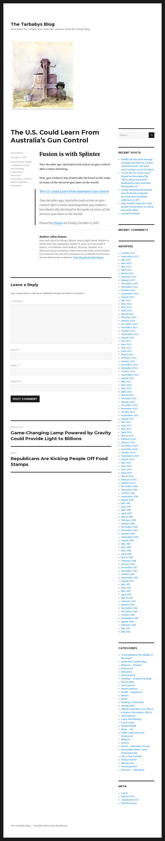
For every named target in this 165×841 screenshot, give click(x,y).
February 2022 (128, 398)
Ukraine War (127, 763)
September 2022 (130, 374)
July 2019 (125, 503)
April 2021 (126, 432)
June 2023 (126, 344)
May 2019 (126, 510)
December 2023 (129, 324)
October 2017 (127, 574)
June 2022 (126, 385)
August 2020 (127, 459)
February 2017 (128, 601)
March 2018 (127, 557)
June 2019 (126, 506)
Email (15, 365)
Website (16, 381)
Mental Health (128, 726)
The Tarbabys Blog (33, 24)
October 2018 (128, 533)
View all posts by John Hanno (88, 257)
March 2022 (127, 395)
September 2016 (129, 618)
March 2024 (127, 314)
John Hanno (17, 152)
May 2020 (126, 469)
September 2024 (130, 293)
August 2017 (127, 581)
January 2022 (128, 402)
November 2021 (129, 408)
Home (124, 699)
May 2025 (126, 266)
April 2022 (126, 391)
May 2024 (126, 307)
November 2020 (129, 449)
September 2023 (130, 334)
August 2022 (127, 378)
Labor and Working (131, 719)
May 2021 (126, 429)
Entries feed (127, 796)
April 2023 (126, 351)
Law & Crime (128, 722)
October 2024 (128, 290)
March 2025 (127, 273)
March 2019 (127, 516)
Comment (17, 301)
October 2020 (128, 452)
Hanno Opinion (129, 688)
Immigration (128, 705)
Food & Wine (127, 682)
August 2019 (127, 500)
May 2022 (126, 388)
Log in (124, 793)
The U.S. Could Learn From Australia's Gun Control (74, 191)
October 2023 (128, 331)
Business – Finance (131, 665)
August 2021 (127, 418)
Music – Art (127, 729)
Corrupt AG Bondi (130, 213)
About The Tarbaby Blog (134, 661)
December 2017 (129, 567)
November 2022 (129, 368)
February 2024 (129, 317)
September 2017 (129, 577)
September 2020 (130, 456)
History (125, 695)
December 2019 (129, 486)
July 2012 (125, 631)
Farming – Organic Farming (136, 678)
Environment (17, 162)
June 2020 (126, 466)
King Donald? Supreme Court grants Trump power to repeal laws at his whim (137, 207)
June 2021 (126, 425)
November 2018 (129, 530)
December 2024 (129, 283)
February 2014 (128, 625)
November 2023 (129, 327)
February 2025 (128, 276)
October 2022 (128, 371)
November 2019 (129, 489)
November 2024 (129, 287)
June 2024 (126, 303)
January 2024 (128, 320)
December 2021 (129, 405)
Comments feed (129, 799)
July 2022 (126, 381)
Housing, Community (132, 702)
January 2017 (127, 604)
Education (126, 672)
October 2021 (128, 412)
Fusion (58, 223)
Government (128, 685)
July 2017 (125, 584)
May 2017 (126, 591)
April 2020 (126, 473)
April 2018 (126, 554)
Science (125, 743)
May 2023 (126, 347)
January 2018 (128, 564)
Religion (125, 739)
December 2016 (129, 608)
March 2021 (127, 435)
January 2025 (128, 280)
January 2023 (128, 361)
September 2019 (129, 496)
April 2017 (126, 594)
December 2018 (129, 527)
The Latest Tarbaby (131, 756)
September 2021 (129, 415)
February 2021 (128, 439)
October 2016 (128, 615)
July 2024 (126, 300)
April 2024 (126, 310)
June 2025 (126, 263)
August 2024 (127, 297)
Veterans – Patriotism (132, 770)
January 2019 (128, 523)
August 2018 (127, 540)
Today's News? (129, 759)
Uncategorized (129, 766)
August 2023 (127, 337)
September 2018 (129, 537)
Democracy (127, 668)
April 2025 (126, 270)
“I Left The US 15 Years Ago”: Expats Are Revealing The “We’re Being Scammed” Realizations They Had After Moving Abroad (136, 180)
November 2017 (129, 571)
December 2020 (129, 445)
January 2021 (128, 442)
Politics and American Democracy (17, 175)
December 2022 (129, 364)
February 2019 (128, 520)
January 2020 (128, 483)
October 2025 (128, 253)
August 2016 (127, 621)
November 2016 (129, 611)
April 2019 (126, 513)
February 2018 (128, 560)
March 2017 (127, 598)
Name (15, 350)
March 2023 (127, 354)
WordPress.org (129, 803)
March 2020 (127, 476)
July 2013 (125, 628)
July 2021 (126, 422)
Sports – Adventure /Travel (135, 746)
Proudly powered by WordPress (50, 825)
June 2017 (126, 587)
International (128, 715)
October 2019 (128, 493)
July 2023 (126, 341)
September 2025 (130, 256)
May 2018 (126, 550)
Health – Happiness (131, 692)
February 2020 (129, 479)
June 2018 (126, 547)
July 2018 (125, 544)
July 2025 (126, 260)
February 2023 (128, 358)
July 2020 (126, 462)
